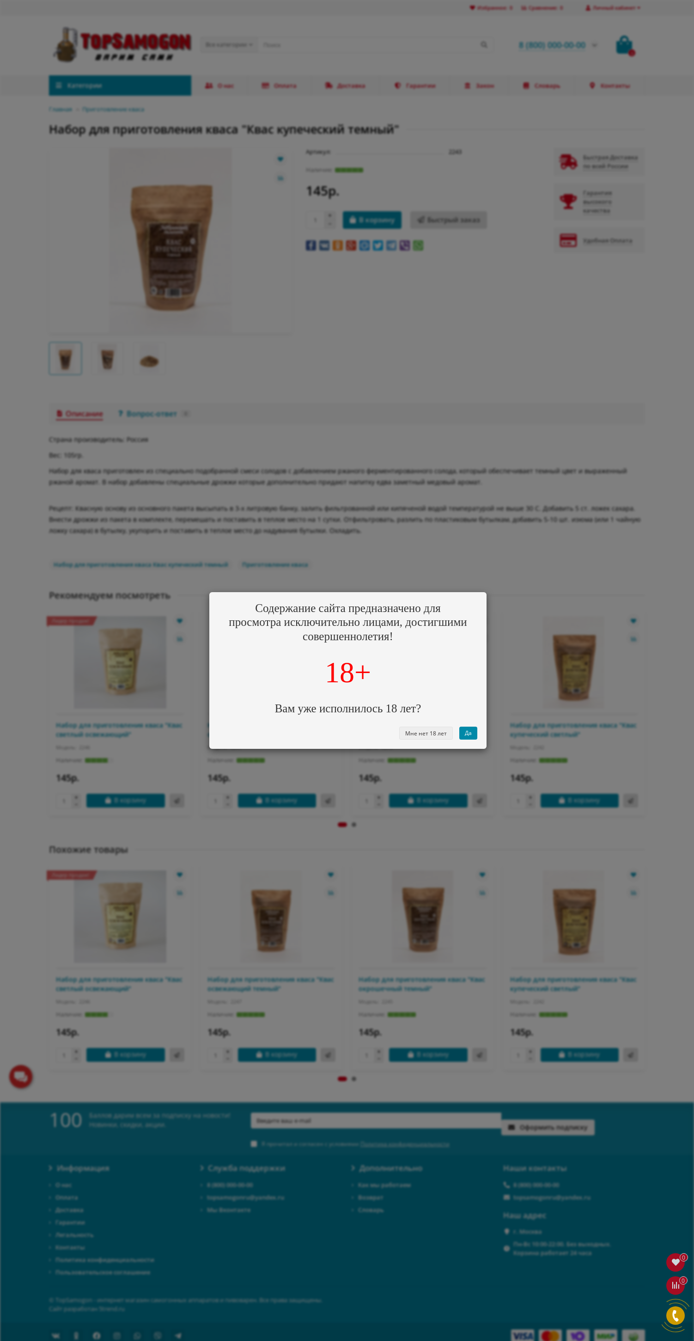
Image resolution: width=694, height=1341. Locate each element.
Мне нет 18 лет (426, 733)
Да (468, 733)
